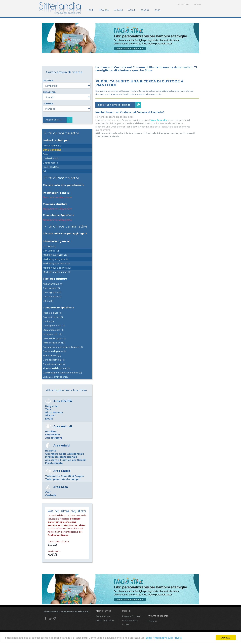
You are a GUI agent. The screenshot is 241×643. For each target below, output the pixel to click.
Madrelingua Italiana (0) (55, 254)
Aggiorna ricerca (59, 120)
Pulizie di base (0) (52, 312)
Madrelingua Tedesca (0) (56, 263)
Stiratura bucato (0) (53, 330)
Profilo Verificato (52, 145)
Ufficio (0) (48, 301)
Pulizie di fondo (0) (53, 317)
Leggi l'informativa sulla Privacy (164, 638)
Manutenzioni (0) (52, 355)
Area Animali (62, 426)
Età (44, 171)
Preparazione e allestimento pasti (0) (63, 347)
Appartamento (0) (52, 283)
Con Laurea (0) (51, 250)
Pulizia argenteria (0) (54, 342)
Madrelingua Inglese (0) (55, 259)
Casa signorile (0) (52, 292)
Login (197, 4)
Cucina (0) (48, 321)
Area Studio (61, 470)
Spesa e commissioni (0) (56, 376)
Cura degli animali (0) (54, 364)
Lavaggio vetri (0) (52, 334)
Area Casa (60, 487)
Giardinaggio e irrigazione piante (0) (62, 372)
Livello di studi (50, 158)
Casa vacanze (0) (52, 296)
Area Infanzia (62, 401)
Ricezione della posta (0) (56, 368)
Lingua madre (50, 162)
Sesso (46, 154)
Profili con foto (51, 167)
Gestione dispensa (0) (54, 351)
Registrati (183, 4)
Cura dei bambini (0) (54, 359)
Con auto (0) (49, 246)
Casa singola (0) (51, 288)
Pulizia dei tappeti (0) (54, 338)
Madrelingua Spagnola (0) (57, 267)
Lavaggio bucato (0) (54, 325)
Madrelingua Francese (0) (56, 272)
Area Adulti (61, 445)
